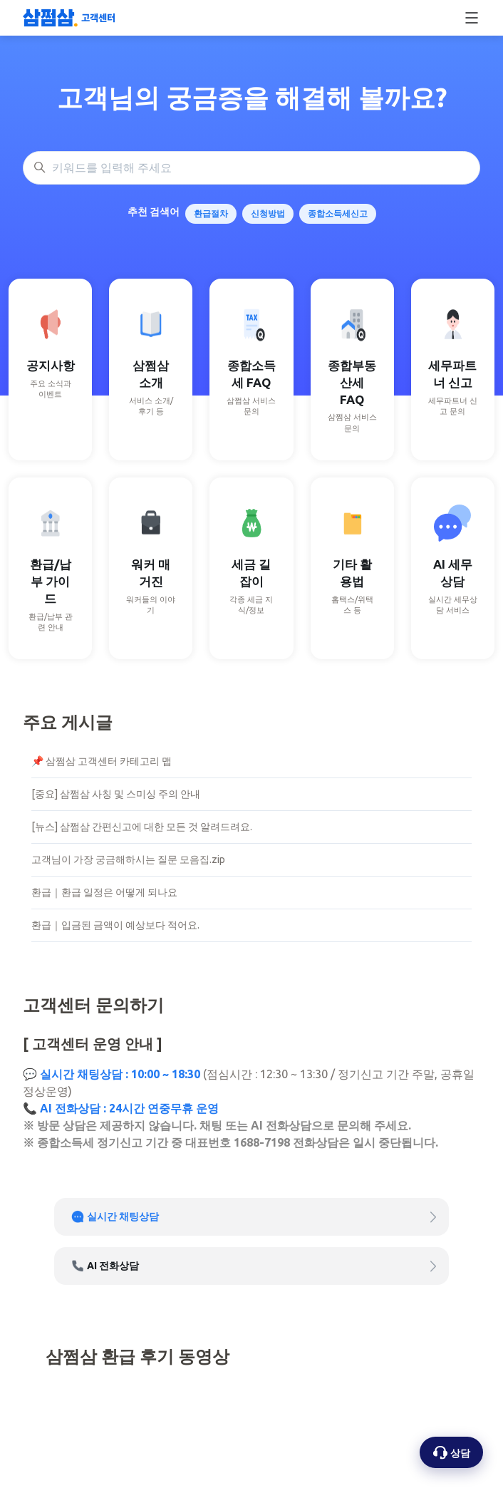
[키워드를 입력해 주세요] (251, 168)
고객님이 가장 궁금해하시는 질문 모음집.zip (128, 859)
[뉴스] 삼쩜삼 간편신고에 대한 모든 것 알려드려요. (141, 826)
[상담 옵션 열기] (451, 1452)
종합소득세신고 (338, 213)
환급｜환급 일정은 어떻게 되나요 (104, 892)
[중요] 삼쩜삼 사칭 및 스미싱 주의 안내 (115, 794)
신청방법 (268, 213)
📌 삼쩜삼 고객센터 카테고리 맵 (101, 761)
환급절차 (211, 213)
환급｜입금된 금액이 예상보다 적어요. (115, 925)
